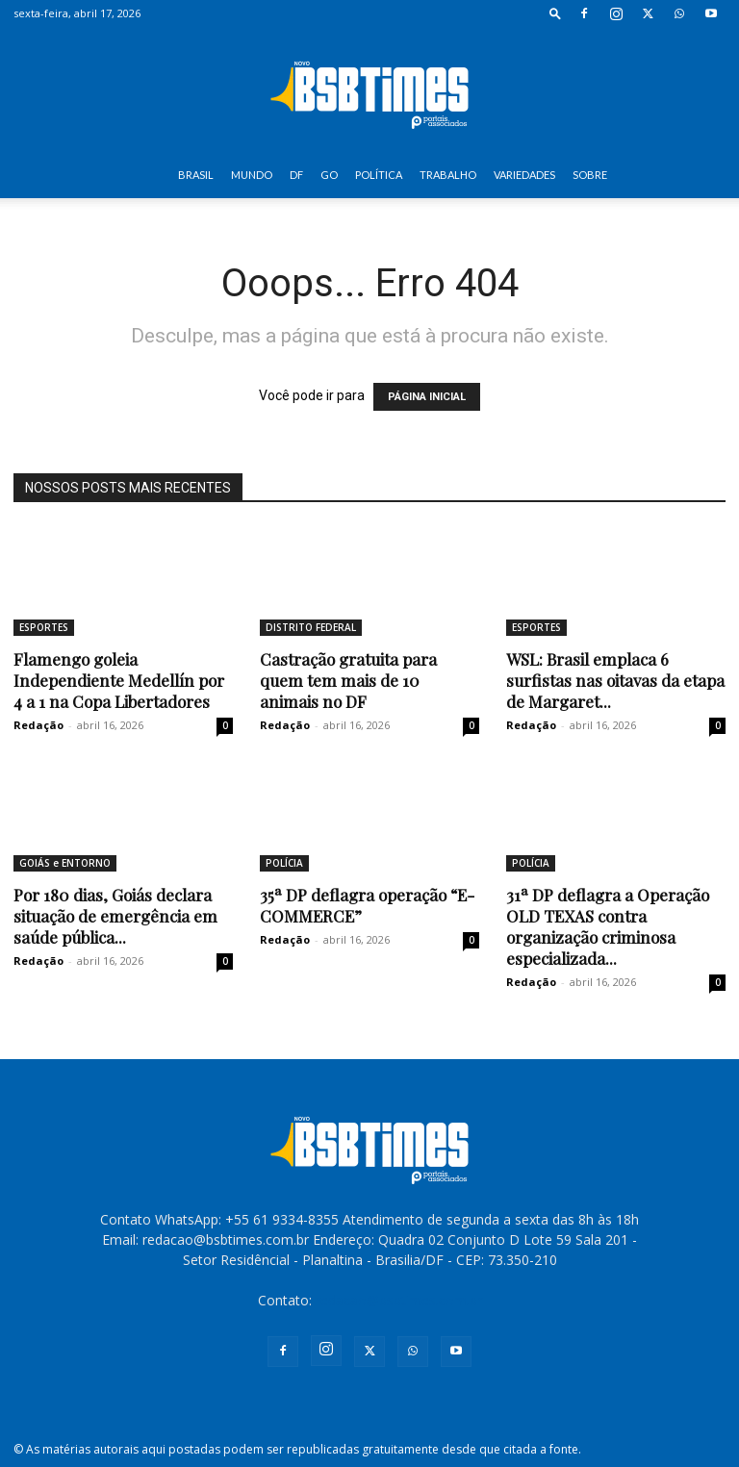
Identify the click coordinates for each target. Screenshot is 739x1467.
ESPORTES (43, 627)
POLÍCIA (284, 863)
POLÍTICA (378, 174)
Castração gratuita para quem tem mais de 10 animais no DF (348, 680)
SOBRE (590, 174)
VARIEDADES (524, 174)
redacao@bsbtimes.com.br (399, 1300)
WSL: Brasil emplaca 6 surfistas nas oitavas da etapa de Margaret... (615, 680)
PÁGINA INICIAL (427, 397)
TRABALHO (448, 174)
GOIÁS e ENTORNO (65, 863)
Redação (38, 725)
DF (296, 174)
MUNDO (251, 174)
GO (329, 174)
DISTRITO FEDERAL (311, 627)
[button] (555, 13)
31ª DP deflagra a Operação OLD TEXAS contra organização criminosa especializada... (607, 926)
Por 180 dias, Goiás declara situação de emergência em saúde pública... (115, 916)
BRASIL (196, 174)
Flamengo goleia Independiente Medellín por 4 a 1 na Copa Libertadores (118, 680)
